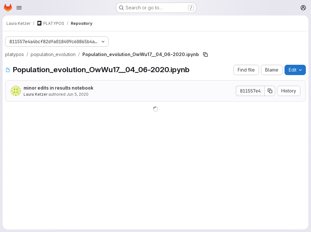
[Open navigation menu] (19, 8)
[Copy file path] (205, 54)
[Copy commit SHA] (270, 91)
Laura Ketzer (35, 94)
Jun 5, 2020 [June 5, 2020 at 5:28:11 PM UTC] (77, 94)
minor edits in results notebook (58, 88)
